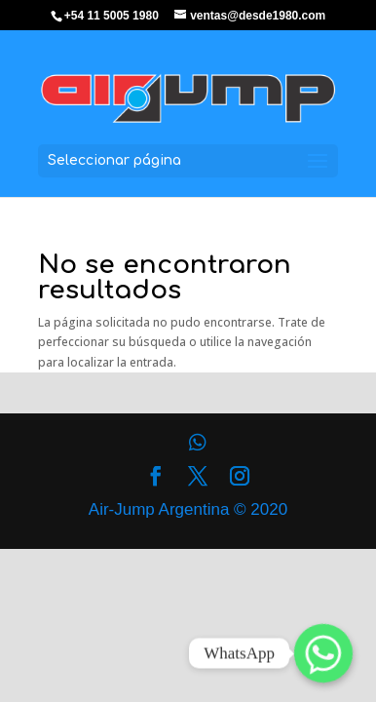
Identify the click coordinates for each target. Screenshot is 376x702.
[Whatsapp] (323, 653)
